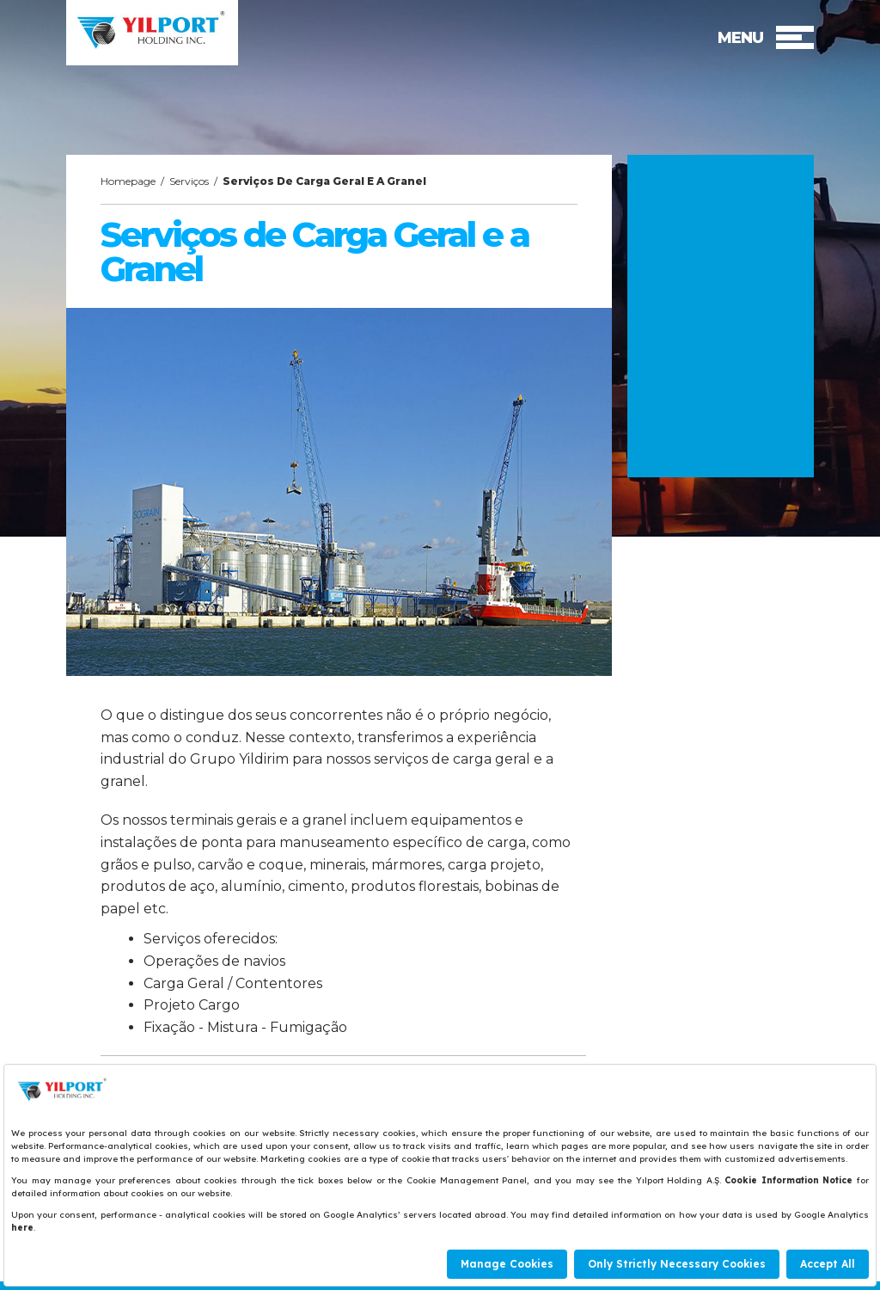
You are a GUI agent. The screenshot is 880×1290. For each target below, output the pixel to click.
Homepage (128, 181)
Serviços (189, 181)
